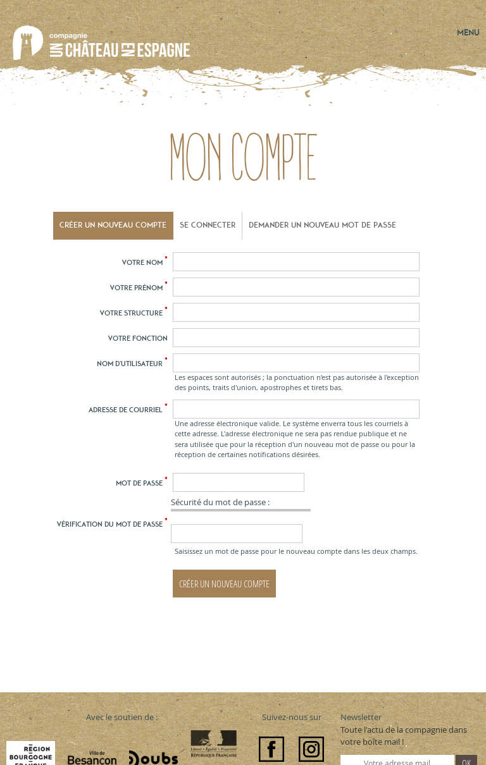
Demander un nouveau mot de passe (322, 225)
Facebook (271, 749)
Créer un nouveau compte (112, 225)
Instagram (311, 749)
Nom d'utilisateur (132, 362)
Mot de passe (142, 482)
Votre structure (134, 312)
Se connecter (207, 225)
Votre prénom (139, 287)
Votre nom (145, 261)
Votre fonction (138, 338)
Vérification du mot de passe (112, 523)
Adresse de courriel (128, 409)
